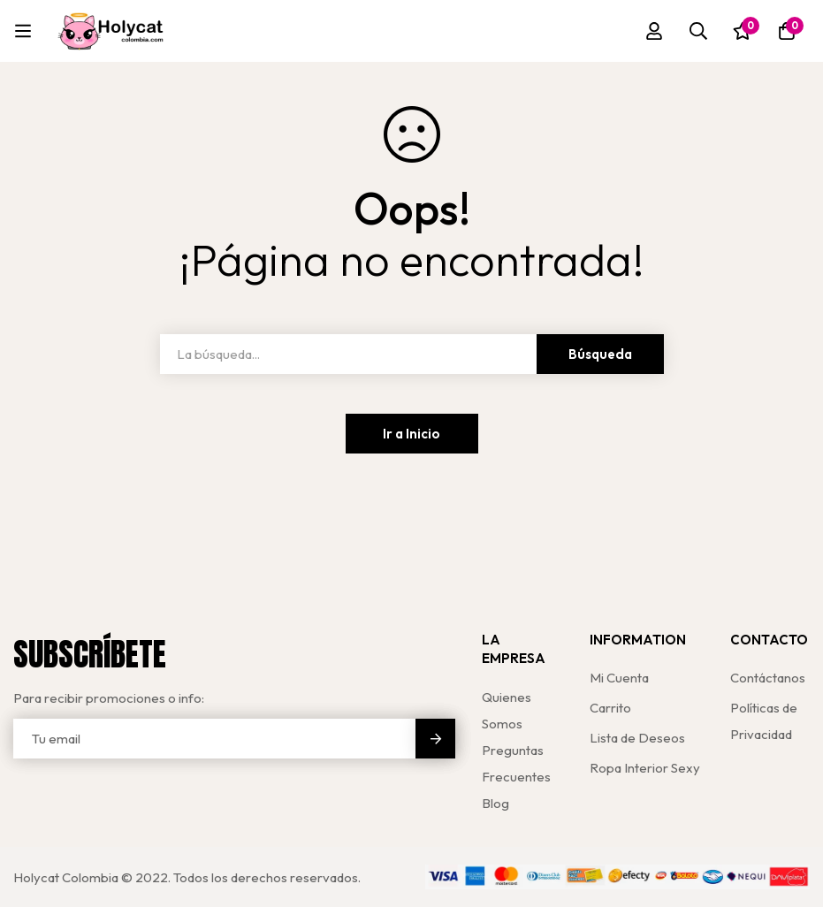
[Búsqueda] (698, 31)
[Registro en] (654, 31)
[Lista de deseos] (742, 31)
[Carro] (787, 31)
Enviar (435, 738)
